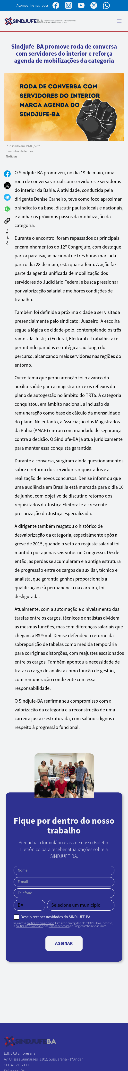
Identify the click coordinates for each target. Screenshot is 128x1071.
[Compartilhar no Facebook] (7, 173)
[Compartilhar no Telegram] (7, 197)
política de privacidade (40, 923)
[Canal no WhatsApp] (106, 5)
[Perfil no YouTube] (81, 5)
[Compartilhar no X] (7, 185)
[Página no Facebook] (55, 5)
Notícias (11, 156)
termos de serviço (59, 926)
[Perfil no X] (93, 5)
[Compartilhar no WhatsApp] (7, 209)
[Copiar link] (7, 220)
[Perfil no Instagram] (68, 5)
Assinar (64, 943)
